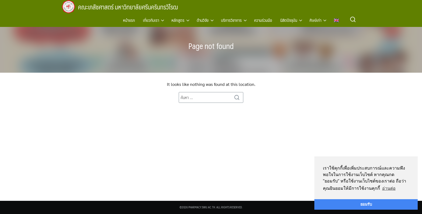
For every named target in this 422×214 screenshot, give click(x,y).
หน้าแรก (129, 20)
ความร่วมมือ (263, 20)
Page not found (211, 45)
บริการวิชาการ (231, 20)
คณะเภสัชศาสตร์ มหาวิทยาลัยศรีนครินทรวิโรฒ (131, 6)
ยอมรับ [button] (366, 204)
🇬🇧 (336, 20)
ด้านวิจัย (203, 20)
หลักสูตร (177, 20)
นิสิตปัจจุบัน (288, 20)
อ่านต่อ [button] (389, 188)
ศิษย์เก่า (315, 20)
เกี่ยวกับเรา (151, 20)
